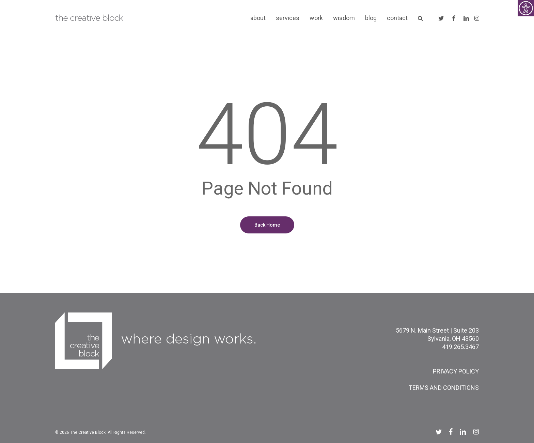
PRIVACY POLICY (456, 371)
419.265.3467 (460, 346)
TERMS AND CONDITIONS (444, 387)
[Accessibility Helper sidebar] (526, 8)
